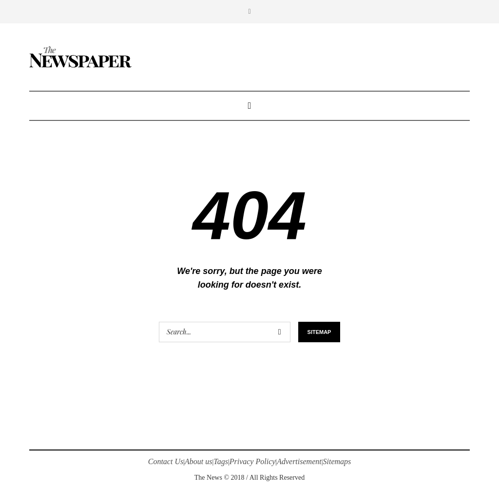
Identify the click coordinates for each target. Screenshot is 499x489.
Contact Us (165, 461)
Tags (220, 461)
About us (198, 461)
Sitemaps (337, 461)
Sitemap (319, 332)
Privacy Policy (253, 461)
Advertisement (299, 461)
